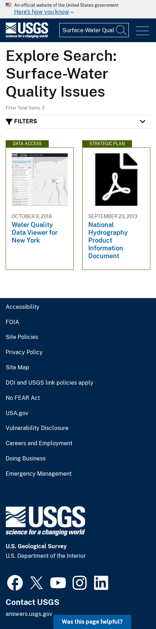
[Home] (27, 36)
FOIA (12, 322)
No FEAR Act (23, 398)
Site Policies (22, 337)
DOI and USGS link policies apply (50, 383)
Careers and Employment (39, 443)
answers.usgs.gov (29, 614)
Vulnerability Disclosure (37, 428)
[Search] (122, 30)
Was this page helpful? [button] (92, 621)
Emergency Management (39, 474)
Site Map (17, 367)
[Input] (94, 30)
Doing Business (26, 458)
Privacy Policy (24, 352)
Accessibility (23, 307)
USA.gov (17, 413)
